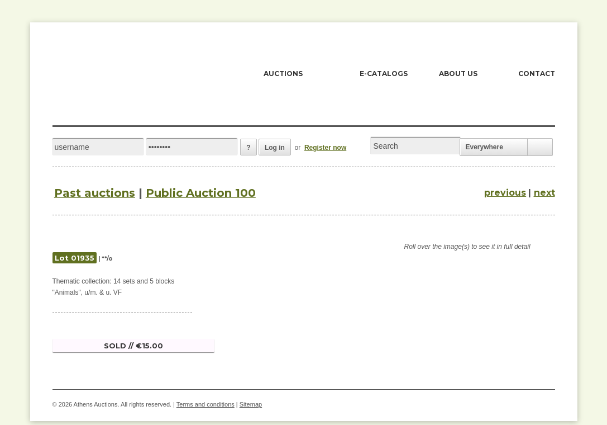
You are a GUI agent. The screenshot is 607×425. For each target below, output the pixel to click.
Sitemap (251, 404)
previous (505, 192)
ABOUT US (458, 73)
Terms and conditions (205, 404)
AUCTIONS (283, 73)
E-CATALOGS (384, 73)
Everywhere (484, 147)
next (544, 192)
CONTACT (536, 73)
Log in (275, 148)
